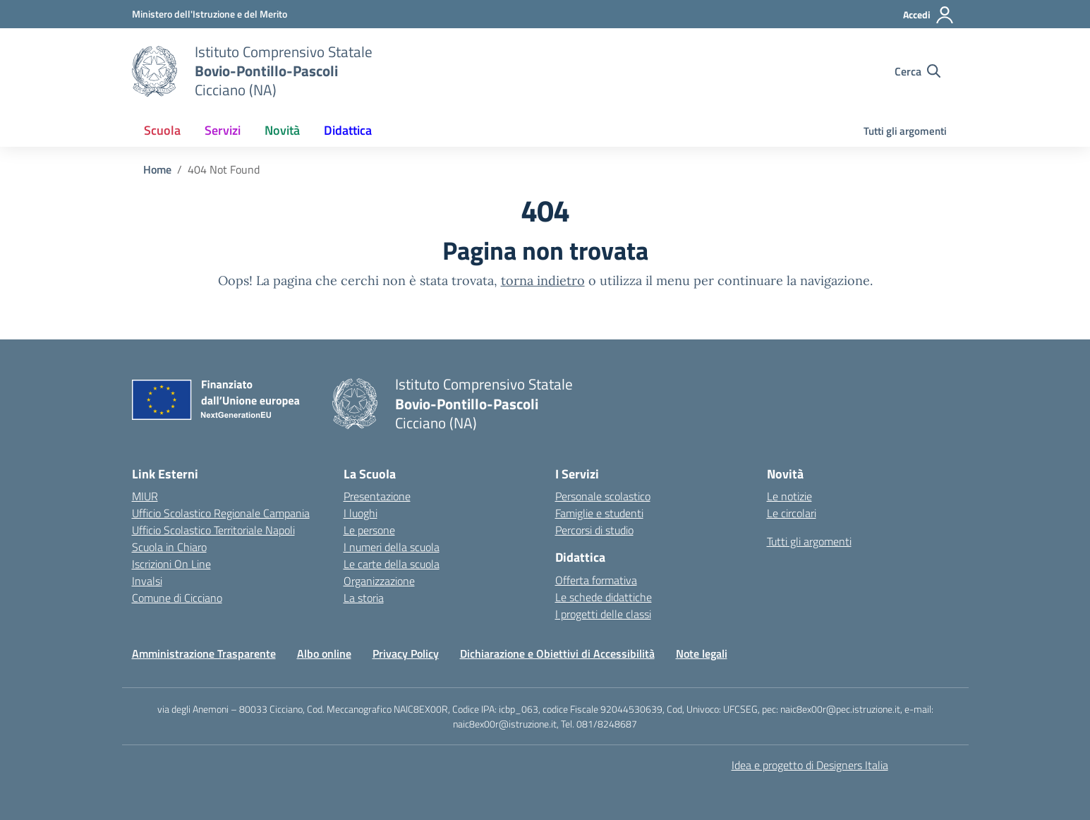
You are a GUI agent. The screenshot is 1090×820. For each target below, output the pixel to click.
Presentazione (377, 496)
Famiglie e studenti (599, 513)
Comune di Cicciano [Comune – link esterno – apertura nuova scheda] (177, 597)
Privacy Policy (406, 653)
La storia (364, 597)
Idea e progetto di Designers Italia (810, 764)
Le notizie (789, 496)
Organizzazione (379, 580)
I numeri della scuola (392, 546)
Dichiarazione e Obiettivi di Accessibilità (557, 653)
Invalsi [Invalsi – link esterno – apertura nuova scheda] (147, 580)
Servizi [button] (223, 130)
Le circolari (791, 513)
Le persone (369, 529)
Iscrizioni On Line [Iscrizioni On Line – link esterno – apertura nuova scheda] (171, 563)
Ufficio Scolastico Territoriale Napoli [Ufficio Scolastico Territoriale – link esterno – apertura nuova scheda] (213, 529)
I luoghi (360, 513)
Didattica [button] (348, 130)
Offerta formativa (596, 580)
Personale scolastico (602, 496)
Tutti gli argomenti (905, 131)
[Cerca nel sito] (917, 71)
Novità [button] (282, 130)
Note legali (701, 653)
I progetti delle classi (603, 613)
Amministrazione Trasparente (204, 653)
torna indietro (543, 280)
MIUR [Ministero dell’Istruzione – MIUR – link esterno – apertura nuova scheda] (145, 496)
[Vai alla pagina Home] (157, 169)
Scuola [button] (162, 130)
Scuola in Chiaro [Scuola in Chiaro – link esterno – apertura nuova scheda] (169, 546)
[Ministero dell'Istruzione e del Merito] (209, 13)
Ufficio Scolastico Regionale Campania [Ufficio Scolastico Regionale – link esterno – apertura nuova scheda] (221, 513)
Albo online (324, 653)
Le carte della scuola (392, 563)
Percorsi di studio (594, 529)
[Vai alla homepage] (154, 71)
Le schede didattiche (603, 597)
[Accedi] (929, 15)
